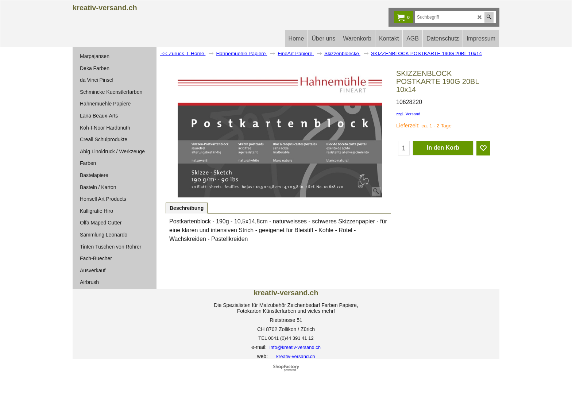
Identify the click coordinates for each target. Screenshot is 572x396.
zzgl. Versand (408, 114)
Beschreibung (187, 208)
